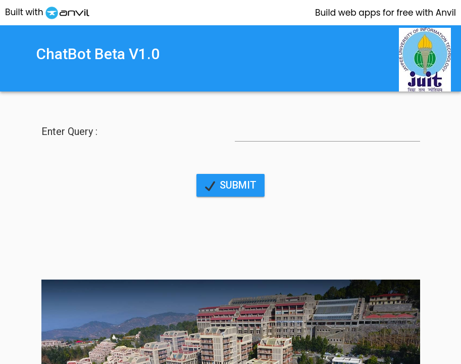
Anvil (385, 13)
